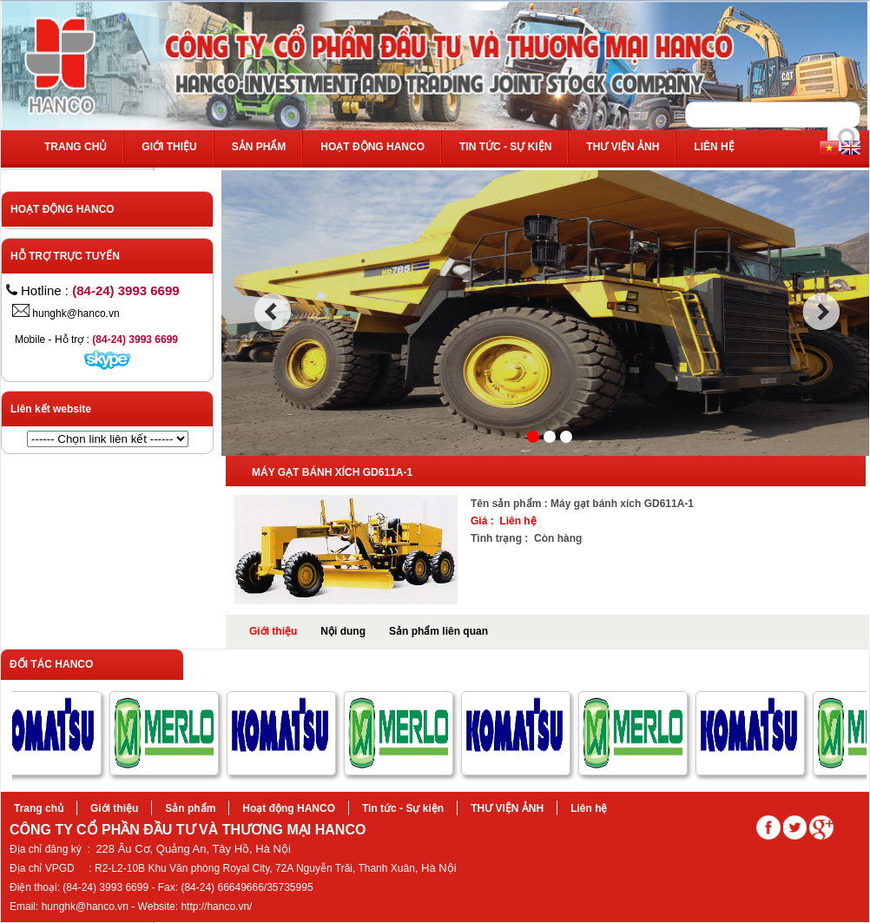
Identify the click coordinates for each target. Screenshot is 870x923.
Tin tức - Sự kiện (505, 147)
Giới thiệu (169, 147)
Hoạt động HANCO (372, 147)
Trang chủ (75, 147)
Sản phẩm (259, 147)
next (821, 312)
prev (272, 312)
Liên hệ (714, 147)
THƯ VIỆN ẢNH (622, 147)
